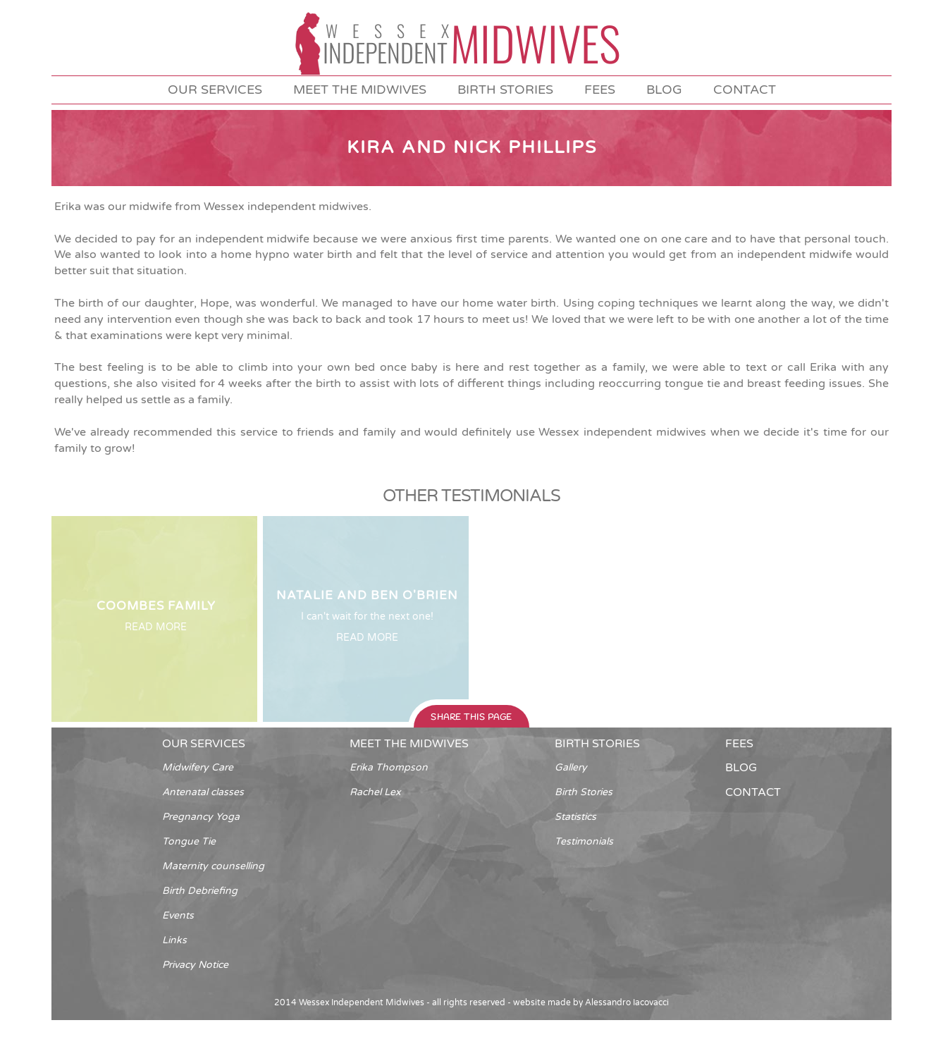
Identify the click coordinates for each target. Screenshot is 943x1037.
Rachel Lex (375, 792)
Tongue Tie (189, 841)
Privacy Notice (195, 965)
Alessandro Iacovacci (627, 1002)
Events (178, 915)
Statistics (575, 817)
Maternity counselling (213, 866)
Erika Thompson (389, 767)
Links (174, 940)
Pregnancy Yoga (201, 817)
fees (599, 89)
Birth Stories (583, 792)
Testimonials (584, 841)
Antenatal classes (203, 792)
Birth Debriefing (200, 891)
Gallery (571, 767)
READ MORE (156, 627)
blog (664, 89)
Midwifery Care (197, 767)
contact (744, 89)
